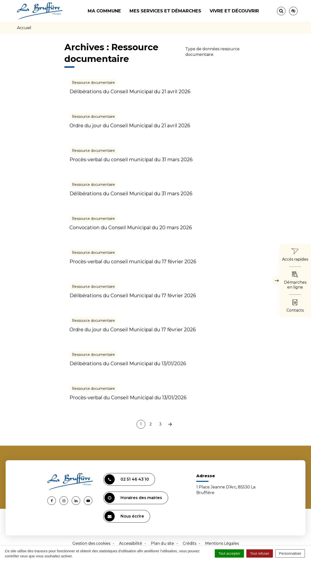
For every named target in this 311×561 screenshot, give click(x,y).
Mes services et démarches (165, 11)
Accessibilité (130, 543)
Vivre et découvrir (234, 11)
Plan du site (162, 543)
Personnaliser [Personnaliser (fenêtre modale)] (290, 553)
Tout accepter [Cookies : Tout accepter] (229, 553)
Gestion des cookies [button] (91, 543)
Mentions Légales (222, 543)
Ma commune (104, 11)
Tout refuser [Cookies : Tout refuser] (259, 553)
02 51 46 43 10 (126, 479)
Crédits (189, 543)
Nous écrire (124, 516)
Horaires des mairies (133, 498)
